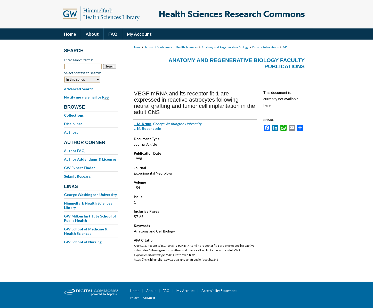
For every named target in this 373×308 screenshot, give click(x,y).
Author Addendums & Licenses (90, 159)
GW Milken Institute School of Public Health (90, 218)
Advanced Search (78, 89)
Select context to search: (82, 73)
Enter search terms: (78, 60)
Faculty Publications (265, 47)
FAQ (166, 291)
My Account (185, 291)
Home (137, 47)
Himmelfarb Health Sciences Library (88, 205)
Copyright (149, 297)
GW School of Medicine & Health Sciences (86, 231)
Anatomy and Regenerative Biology (225, 47)
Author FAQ (74, 150)
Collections (74, 115)
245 (285, 47)
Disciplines (73, 124)
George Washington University (90, 194)
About (151, 291)
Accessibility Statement (219, 291)
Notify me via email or (86, 97)
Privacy (134, 297)
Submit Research (78, 176)
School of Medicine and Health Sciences (171, 47)
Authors (71, 132)
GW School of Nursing (83, 242)
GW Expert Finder (79, 168)
